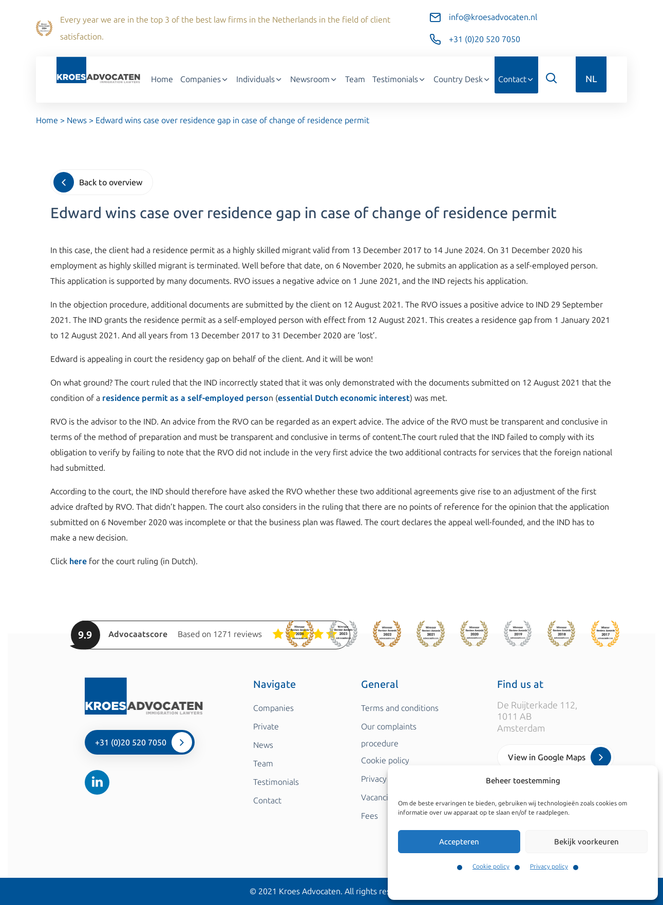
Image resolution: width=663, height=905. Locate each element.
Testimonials (399, 79)
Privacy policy (549, 866)
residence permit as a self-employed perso (185, 398)
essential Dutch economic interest (344, 398)
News (77, 120)
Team (355, 79)
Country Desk (462, 79)
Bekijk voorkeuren (586, 841)
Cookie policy (490, 866)
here (78, 561)
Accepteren (459, 841)
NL (591, 79)
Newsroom (314, 79)
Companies (204, 79)
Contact (516, 79)
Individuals (259, 79)
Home (162, 79)
